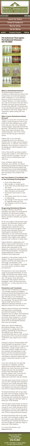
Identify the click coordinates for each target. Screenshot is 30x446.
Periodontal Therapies (15, 32)
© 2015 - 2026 (8, 443)
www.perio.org (7, 429)
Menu (27, 16)
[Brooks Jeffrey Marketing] (15, 444)
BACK (3, 32)
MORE (26, 32)
